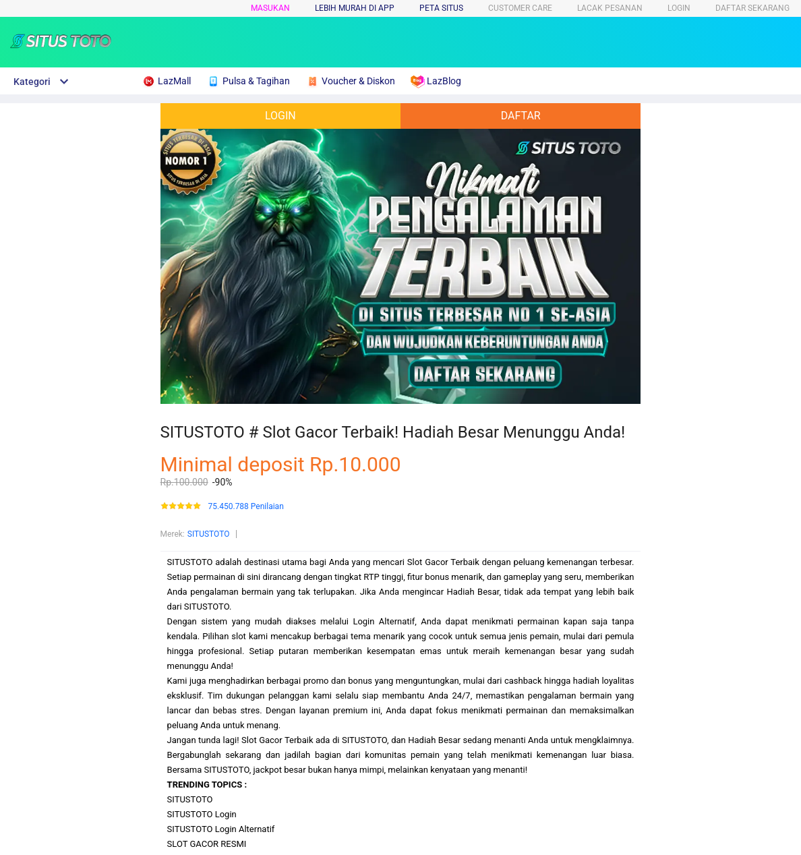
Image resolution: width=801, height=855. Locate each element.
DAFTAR (521, 115)
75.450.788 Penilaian (246, 506)
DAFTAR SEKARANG (752, 8)
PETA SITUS (441, 8)
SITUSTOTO (208, 534)
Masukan (270, 8)
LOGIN (679, 8)
